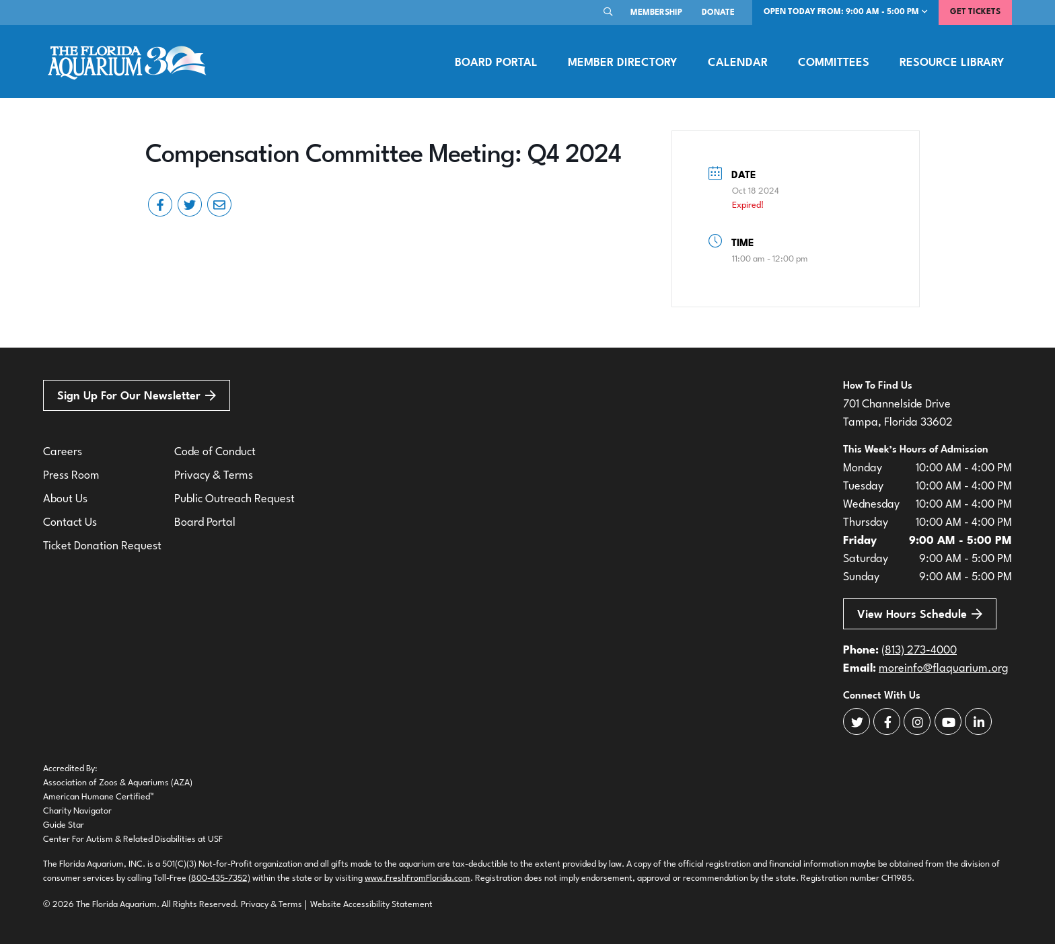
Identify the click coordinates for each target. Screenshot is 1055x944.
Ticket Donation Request (102, 546)
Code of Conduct (215, 452)
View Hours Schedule (919, 614)
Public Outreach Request (234, 499)
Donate (718, 13)
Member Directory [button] (622, 63)
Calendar (738, 63)
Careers (62, 452)
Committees (833, 63)
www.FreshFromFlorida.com (417, 878)
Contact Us (70, 522)
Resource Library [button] (952, 63)
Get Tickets (975, 12)
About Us (65, 499)
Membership (656, 13)
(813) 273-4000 (919, 650)
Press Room (71, 475)
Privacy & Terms (213, 475)
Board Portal (496, 63)
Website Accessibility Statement (371, 904)
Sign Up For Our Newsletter (136, 395)
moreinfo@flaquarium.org (944, 668)
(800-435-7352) (219, 878)
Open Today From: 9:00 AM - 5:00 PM (845, 11)
